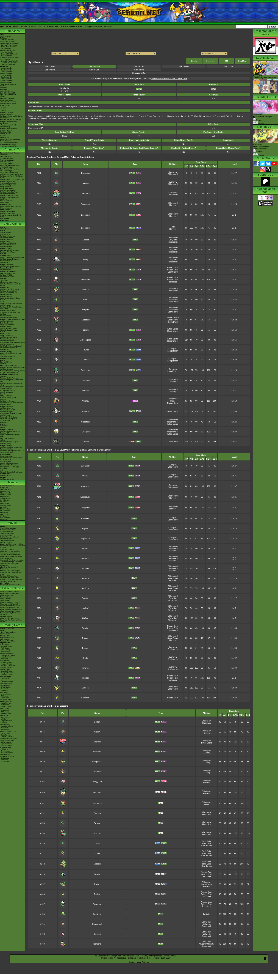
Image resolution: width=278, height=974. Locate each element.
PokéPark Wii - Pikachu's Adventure (9, 375)
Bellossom (97, 803)
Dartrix (85, 360)
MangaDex (4, 488)
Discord (41, 26)
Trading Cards (12, 625)
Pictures (258, 123)
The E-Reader (5, 420)
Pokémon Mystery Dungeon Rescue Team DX (10, 267)
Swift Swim (206, 841)
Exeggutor (85, 215)
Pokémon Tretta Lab (7, 339)
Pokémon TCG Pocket (8, 252)
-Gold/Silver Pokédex (7, 41)
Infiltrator (173, 551)
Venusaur (86, 193)
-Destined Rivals (6, 662)
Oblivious (207, 924)
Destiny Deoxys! (6, 542)
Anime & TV (13, 149)
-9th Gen (3, 107)
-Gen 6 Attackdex (6, 77)
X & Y (2, 302)
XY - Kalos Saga (6, 171)
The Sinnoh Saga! (6, 167)
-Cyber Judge (5, 751)
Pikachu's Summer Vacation (10, 591)
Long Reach (172, 351)
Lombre (97, 853)
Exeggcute (85, 204)
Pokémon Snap (5, 444)
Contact (32, 26)
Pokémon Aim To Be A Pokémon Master (11, 177)
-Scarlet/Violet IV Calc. (8, 102)
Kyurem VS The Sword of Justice (12, 560)
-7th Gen (3, 111)
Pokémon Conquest (7, 344)
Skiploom (85, 558)
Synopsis (257, 151)
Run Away (206, 723)
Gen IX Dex (50, 66)
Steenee (97, 934)
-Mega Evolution (6, 657)
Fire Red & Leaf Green (8, 397)
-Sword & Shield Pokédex (9, 54)
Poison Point (172, 270)
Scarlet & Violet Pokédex (71, 26)
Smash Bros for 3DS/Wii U (9, 328)
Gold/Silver (4, 426)
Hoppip (85, 548)
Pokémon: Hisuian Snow (9, 195)
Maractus (86, 320)
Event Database (6, 141)
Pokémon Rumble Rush (8, 291)
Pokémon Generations (8, 190)
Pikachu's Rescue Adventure (10, 593)
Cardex (2, 96)
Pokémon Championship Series (11, 116)
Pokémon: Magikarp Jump (9, 289)
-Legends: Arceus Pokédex (9, 57)
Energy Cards (5, 635)
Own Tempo (173, 299)
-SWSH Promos (6, 706)
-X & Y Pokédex (5, 49)
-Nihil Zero (4, 719)
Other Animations (6, 208)
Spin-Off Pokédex (6, 91)
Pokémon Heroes (6, 539)
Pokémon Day (5, 127)
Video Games (12, 223)
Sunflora (85, 588)
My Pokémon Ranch (7, 390)
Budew (97, 894)
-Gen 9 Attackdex (6, 82)
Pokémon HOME (6, 261)
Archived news (5, 36)
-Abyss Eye (4, 715)
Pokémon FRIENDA (7, 479)
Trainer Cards (5, 634)
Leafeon (85, 290)
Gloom (97, 732)
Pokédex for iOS (6, 358)
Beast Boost (172, 411)
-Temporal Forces (6, 675)
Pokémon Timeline (6, 112)
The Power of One (6, 532)
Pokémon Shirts (6, 132)
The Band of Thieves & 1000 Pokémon (10, 313)
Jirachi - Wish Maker (7, 540)
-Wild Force (4, 749)
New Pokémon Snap (7, 273)
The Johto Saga (6, 162)
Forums (24, 26)
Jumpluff (85, 568)
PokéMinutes (4, 203)
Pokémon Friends (6, 239)
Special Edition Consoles (9, 463)
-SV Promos (4, 705)
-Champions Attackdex (8, 84)
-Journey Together (6, 664)
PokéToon (3, 199)
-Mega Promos (5, 703)
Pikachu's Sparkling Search (10, 611)
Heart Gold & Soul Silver (9, 365)
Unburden (206, 814)
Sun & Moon (4, 280)
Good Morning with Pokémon (10, 206)
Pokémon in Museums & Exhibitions (9, 122)
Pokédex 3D (4, 349)
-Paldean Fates (5, 676)
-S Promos (4, 760)
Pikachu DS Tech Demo (8, 417)
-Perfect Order (5, 651)
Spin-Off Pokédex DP (7, 93)
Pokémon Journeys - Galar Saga (11, 174)
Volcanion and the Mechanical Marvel (10, 573)
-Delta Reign (4, 644)
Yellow (2, 440)
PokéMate (3, 422)
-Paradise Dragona (7, 740)
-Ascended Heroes (6, 653)
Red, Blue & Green (7, 438)
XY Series (3, 516)
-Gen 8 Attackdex (6, 80)
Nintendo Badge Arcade (8, 330)
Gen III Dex (94, 70)
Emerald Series (5, 505)
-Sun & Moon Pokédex (8, 50)
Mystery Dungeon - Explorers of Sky (11, 380)
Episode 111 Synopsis (262, 117)
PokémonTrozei (5, 415)
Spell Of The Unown (7, 533)
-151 (1, 680)
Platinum (3, 364)
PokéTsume (4, 220)
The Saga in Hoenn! (7, 163)
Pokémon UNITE (6, 247)
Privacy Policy (147, 956)
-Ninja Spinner (5, 717)
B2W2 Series (5, 514)
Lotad (97, 843)
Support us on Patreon (139, 962)
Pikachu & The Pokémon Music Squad (11, 621)
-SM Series (4, 689)
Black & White (5, 333)
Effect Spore (172, 329)
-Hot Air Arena (5, 733)
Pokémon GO (5, 241)
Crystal (2, 428)
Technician (172, 282)
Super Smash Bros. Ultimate (10, 298)
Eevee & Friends (6, 616)
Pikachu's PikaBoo (6, 597)
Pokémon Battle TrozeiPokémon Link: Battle (11, 308)
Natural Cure (172, 268)
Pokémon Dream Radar (8, 337)
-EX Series (4, 696)
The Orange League (7, 160)
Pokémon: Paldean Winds (9, 197)
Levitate (206, 914)
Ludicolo (97, 864)
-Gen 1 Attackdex (6, 68)
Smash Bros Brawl (6, 392)
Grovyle (97, 823)
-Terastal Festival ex (7, 737)
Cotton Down (172, 420)
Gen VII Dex (139, 66)
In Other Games (6, 459)
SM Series (4, 519)
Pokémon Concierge (7, 211)
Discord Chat (4, 137)
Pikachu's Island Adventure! (10, 606)
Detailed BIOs (5, 491)
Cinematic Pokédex (7, 98)
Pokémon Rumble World (8, 318)
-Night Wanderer (6, 744)
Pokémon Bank (5, 305)
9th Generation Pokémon (9, 143)
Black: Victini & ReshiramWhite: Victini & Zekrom (11, 557)
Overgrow (172, 172)
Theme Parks (5, 134)
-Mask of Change (6, 746)
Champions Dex (139, 73)
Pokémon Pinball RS (7, 410)
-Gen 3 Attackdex (6, 72)
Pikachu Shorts (12, 588)
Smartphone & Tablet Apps (9, 467)
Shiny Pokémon (5, 187)
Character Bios (5, 156)
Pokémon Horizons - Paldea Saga (12, 179)
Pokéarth (108, 26)
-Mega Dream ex (6, 721)
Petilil (85, 299)
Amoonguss (85, 340)
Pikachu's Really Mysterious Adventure (10, 614)
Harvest (172, 205)
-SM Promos (4, 708)
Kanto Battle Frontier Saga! (10, 165)
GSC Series (4, 500)
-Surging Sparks (6, 667)
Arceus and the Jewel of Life (10, 553)
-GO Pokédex (5, 59)
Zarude (85, 442)
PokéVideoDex (5, 204)
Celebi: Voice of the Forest (9, 537)
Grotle (85, 658)
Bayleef (85, 529)
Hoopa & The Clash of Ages (10, 571)
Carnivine (97, 914)
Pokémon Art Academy (8, 310)
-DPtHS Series (5, 694)
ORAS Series (5, 518)
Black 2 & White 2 (6, 335)
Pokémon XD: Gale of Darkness (11, 403)
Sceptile (97, 833)
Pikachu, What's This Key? (9, 618)
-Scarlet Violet (5, 685)
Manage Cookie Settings (166, 956)
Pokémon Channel (6, 406)
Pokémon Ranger (6, 412)
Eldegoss (86, 432)
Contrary (172, 382)
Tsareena (97, 944)
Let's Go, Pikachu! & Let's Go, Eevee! (10, 285)
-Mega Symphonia (6, 726)
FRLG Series (4, 503)
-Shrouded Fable (6, 671)
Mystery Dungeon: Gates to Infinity (12, 342)
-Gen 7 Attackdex (6, 79)
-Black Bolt (4, 659)
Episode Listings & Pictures (10, 153)
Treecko (97, 813)
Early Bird (172, 240)
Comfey (85, 401)
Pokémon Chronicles (7, 181)
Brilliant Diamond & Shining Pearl (12, 257)
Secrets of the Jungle (7, 581)
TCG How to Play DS (7, 357)
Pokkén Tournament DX (8, 293)
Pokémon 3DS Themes (8, 465)
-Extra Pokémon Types (8, 632)
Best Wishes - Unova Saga (9, 169)
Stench (207, 733)
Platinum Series (5, 509)
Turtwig (85, 648)
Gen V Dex (228, 66)
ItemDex (3, 86)
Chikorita (85, 519)
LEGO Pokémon (6, 130)
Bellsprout (97, 752)
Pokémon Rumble (6, 369)
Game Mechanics (6, 100)
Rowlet (86, 350)
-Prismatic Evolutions (7, 666)
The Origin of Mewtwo (8, 528)
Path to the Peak (6, 201)
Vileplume (97, 742)
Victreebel (97, 771)
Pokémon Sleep (6, 248)
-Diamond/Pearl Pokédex (9, 45)
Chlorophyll (173, 174)
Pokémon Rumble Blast (8, 348)
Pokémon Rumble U (7, 341)
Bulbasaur (85, 173)
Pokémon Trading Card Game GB (12, 451)
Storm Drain (173, 322)
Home (15, 26)
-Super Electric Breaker (8, 738)
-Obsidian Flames (6, 682)
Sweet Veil (206, 926)
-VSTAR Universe (6, 753)
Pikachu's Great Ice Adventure (11, 609)
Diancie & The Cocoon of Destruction (9, 568)
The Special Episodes (8, 183)
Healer (206, 804)
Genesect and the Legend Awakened (9, 564)
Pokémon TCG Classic (8, 641)
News (2, 34)
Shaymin (85, 698)
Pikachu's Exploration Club (9, 607)
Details (194, 61)
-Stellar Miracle (5, 742)
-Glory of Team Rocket (8, 731)
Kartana (85, 411)
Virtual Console (5, 461)
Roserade (85, 280)
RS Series (3, 502)
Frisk (173, 227)
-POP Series (4, 712)
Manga (12, 482)
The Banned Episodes (8, 185)
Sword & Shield (5, 255)
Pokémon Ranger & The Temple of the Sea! (12, 546)
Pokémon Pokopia (6, 238)
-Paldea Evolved (6, 683)
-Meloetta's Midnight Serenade (11, 562)
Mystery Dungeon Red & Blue (10, 413)
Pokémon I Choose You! (8, 576)
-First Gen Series (6, 699)
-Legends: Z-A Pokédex (8, 63)
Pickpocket (172, 242)
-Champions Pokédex (7, 64)
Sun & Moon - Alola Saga (9, 172)
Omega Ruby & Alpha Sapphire (11, 303)
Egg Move (242, 61)
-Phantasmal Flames (7, 655)
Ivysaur (85, 183)
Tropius (85, 638)
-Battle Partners (5, 735)
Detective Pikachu (6, 294)
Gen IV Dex (50, 70)
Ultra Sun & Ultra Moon (8, 282)
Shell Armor (173, 649)
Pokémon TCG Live (7, 277)
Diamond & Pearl (6, 362)
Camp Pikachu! (5, 599)
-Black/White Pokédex (8, 47)
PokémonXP (4, 118)
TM (226, 61)
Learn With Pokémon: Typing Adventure (10, 354)
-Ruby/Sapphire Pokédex (9, 43)
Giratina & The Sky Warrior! (10, 551)
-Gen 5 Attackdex (6, 75)
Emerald (3, 399)
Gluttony (206, 753)
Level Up (210, 61)
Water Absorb (173, 318)
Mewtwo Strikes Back (7, 530)
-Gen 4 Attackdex (6, 73)
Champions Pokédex (93, 26)
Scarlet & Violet (5, 232)
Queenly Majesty (206, 944)
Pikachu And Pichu (6, 595)
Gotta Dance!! (5, 600)
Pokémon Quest (6, 296)
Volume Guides (5, 495)
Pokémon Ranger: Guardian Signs (12, 367)
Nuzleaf (85, 250)
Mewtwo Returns (6, 535)
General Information (7, 486)
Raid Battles (4, 639)
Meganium (85, 538)
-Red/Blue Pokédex (7, 40)
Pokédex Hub (53, 26)
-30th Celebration (6, 646)
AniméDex (4, 155)
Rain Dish (206, 843)
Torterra (85, 668)
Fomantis (86, 381)
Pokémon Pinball (6, 445)
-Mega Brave (4, 724)
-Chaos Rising (5, 650)
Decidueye (85, 370)
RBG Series (4, 496)
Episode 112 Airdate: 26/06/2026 (261, 146)
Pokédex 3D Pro (6, 351)
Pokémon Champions (7, 236)
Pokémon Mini (5, 433)
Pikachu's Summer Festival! (10, 602)
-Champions (4, 105)
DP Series (3, 507)
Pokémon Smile (5, 270)
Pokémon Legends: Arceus (9, 259)
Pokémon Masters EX (8, 245)
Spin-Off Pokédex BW (8, 95)
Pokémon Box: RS (6, 408)
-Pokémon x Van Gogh (8, 125)
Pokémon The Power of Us (9, 578)
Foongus (85, 330)
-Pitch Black (4, 648)
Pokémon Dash (5, 404)
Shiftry (85, 260)
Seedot (85, 240)
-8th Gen (3, 109)
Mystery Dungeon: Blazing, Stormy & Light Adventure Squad (12, 372)
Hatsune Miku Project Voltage (10, 119)
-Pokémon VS (5, 754)
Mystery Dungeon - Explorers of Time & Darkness (11, 387)
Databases (12, 30)
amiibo (2, 470)
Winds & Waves (5, 229)
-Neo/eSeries (5, 698)
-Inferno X (3, 722)
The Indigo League (6, 158)
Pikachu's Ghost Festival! (9, 604)
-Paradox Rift (5, 678)
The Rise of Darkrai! (7, 549)
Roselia (85, 270)
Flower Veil (172, 399)
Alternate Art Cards (7, 637)
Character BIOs (5, 489)
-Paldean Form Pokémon (9, 146)
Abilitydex (3, 89)
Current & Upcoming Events (10, 139)
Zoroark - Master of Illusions (10, 555)
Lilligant (85, 310)
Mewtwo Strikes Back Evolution (11, 579)
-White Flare (4, 660)
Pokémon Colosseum (7, 401)
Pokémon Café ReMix (8, 243)
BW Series (4, 512)
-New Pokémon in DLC (8, 144)
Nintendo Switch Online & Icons (11, 472)
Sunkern (85, 578)
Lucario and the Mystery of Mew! (11, 544)
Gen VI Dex (184, 66)
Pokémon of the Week (8, 104)
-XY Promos (4, 710)
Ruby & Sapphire (6, 396)
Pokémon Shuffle (6, 316)
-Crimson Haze (5, 747)
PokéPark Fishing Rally (8, 419)
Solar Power (172, 578)
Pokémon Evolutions (7, 194)
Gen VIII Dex (94, 66)
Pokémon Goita (5, 475)
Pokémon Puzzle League (9, 442)
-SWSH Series (5, 687)
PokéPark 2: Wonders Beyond (10, 346)
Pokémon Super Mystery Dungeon (12, 319)
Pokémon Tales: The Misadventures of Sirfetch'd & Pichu (10, 215)
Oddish (97, 722)
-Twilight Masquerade (7, 673)
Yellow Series (5, 498)
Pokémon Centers (6, 114)
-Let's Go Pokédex (6, 52)
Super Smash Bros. (7, 452)
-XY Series (4, 691)
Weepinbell (97, 762)
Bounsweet (97, 924)
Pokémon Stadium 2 (7, 429)
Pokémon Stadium (6, 449)
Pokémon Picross (6, 321)
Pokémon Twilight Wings (9, 192)
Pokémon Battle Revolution (10, 378)
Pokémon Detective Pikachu (10, 585)
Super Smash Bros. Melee (9, 435)
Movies (12, 522)
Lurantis (85, 390)
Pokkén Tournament (7, 325)
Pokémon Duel (5, 326)
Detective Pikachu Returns (9, 250)
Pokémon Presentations (8, 128)
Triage (173, 401)
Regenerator (172, 331)
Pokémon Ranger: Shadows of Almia (11, 384)
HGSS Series (5, 511)
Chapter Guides (5, 493)
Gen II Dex (139, 70)
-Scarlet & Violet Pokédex (9, 61)
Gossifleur (85, 422)
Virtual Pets (4, 468)
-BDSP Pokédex (6, 56)
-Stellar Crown (5, 669)
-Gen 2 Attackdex (6, 70)
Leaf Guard (173, 272)
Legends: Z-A (5, 234)
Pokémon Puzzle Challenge (10, 431)
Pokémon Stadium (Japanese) (11, 447)
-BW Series (4, 692)
